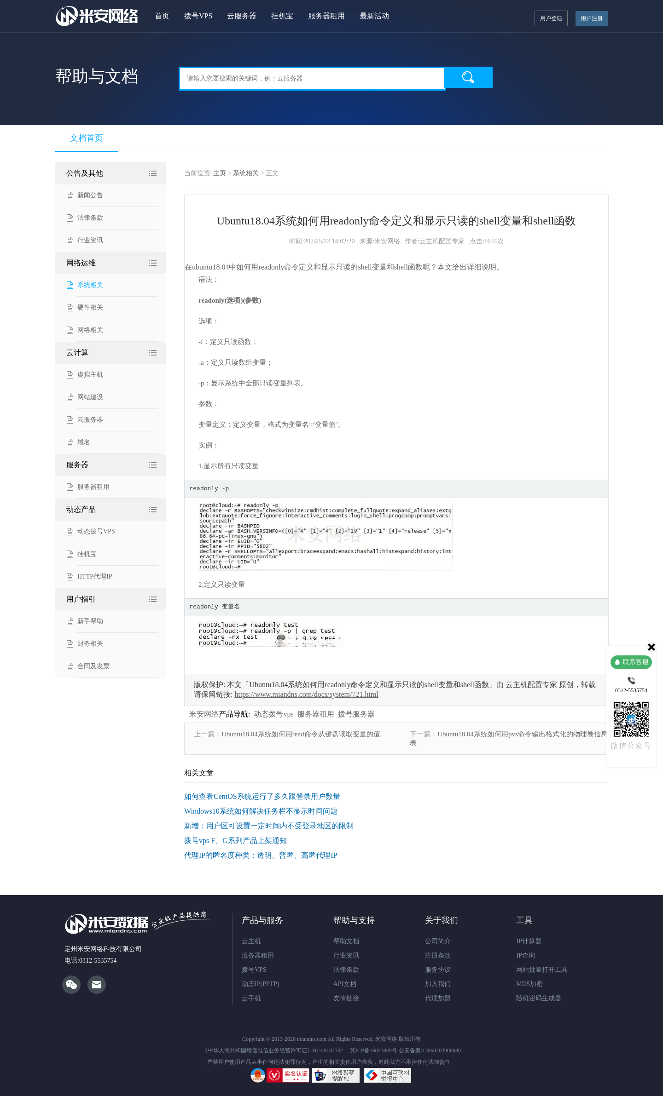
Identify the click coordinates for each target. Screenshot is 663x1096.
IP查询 (525, 955)
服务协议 (438, 969)
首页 (162, 16)
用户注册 (592, 18)
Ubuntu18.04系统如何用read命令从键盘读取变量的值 (300, 734)
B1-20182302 (328, 1050)
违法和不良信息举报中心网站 (387, 1075)
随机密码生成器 (538, 998)
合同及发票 (93, 666)
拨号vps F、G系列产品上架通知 (235, 840)
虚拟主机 (90, 374)
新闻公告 (90, 195)
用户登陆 (551, 18)
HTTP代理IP (94, 576)
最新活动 (374, 16)
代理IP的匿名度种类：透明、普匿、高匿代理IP (260, 855)
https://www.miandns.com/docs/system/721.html (306, 694)
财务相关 (90, 643)
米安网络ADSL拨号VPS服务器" (97, 16)
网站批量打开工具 (542, 969)
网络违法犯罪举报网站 (336, 1075)
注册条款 (438, 955)
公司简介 (438, 941)
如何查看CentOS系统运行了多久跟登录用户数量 (262, 796)
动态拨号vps (273, 714)
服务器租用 (326, 16)
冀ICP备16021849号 (373, 1050)
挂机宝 (282, 16)
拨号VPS (198, 16)
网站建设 (90, 397)
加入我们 (438, 984)
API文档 (345, 984)
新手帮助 (90, 621)
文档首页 (86, 138)
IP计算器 (528, 941)
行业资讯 (90, 240)
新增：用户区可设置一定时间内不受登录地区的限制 (269, 826)
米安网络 (204, 714)
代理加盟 (438, 998)
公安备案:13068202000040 (430, 1050)
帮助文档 (346, 941)
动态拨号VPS (96, 531)
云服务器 (241, 16)
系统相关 (90, 284)
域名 (83, 442)
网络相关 (90, 330)
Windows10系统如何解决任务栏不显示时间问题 (260, 811)
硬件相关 (90, 307)
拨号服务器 (356, 714)
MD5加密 (529, 984)
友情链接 (346, 998)
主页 (219, 173)
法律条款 (90, 217)
